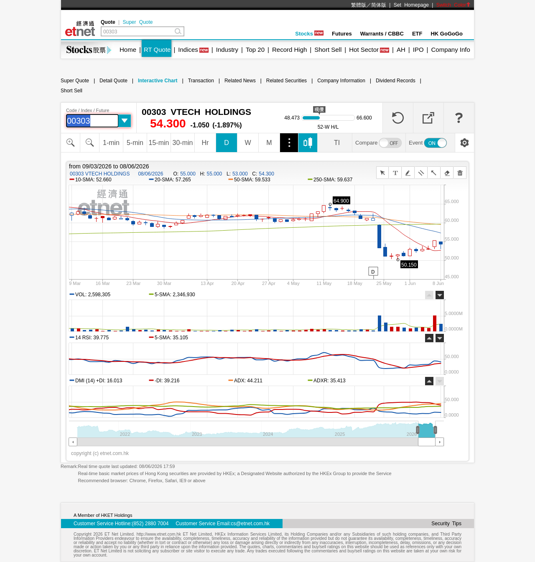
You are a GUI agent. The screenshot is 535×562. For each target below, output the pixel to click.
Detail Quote (113, 81)
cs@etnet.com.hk (250, 523)
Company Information (341, 81)
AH (401, 49)
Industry (227, 49)
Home (128, 49)
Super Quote (137, 22)
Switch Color (453, 5)
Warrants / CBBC (382, 34)
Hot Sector (364, 49)
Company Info (450, 49)
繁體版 (358, 5)
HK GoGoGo (447, 34)
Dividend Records (395, 81)
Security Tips (446, 523)
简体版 (378, 5)
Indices (188, 49)
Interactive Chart (158, 81)
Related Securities (286, 81)
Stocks (309, 34)
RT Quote (157, 49)
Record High (289, 49)
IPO (418, 49)
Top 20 (255, 49)
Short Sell (327, 49)
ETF (417, 34)
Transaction (201, 81)
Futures (342, 34)
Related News (240, 81)
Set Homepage (411, 5)
